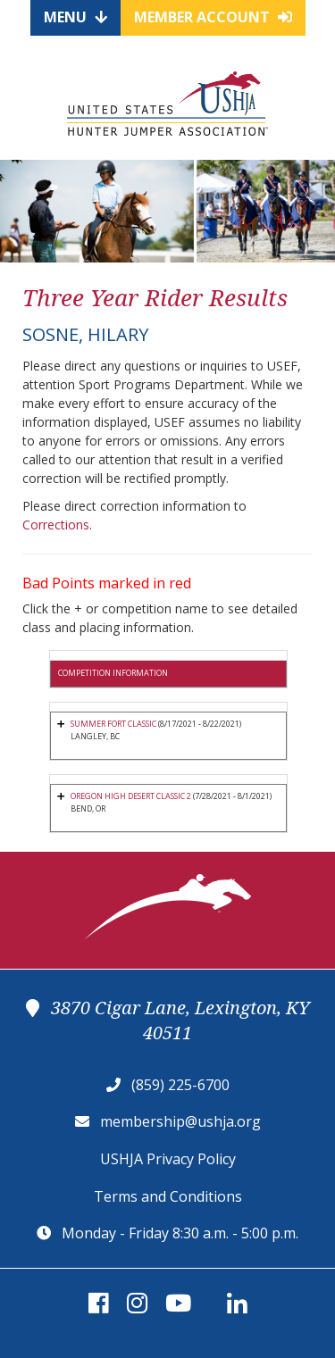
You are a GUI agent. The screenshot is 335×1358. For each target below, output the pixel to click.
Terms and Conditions (168, 1196)
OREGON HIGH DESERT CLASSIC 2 (131, 796)
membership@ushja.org (180, 1121)
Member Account (213, 17)
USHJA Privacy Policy (168, 1159)
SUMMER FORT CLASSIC (113, 723)
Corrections (55, 524)
